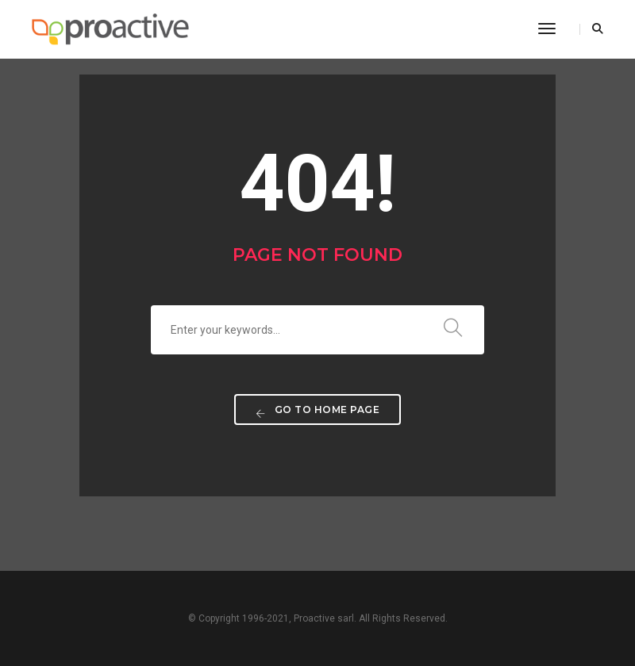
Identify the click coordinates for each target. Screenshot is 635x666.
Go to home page (318, 411)
